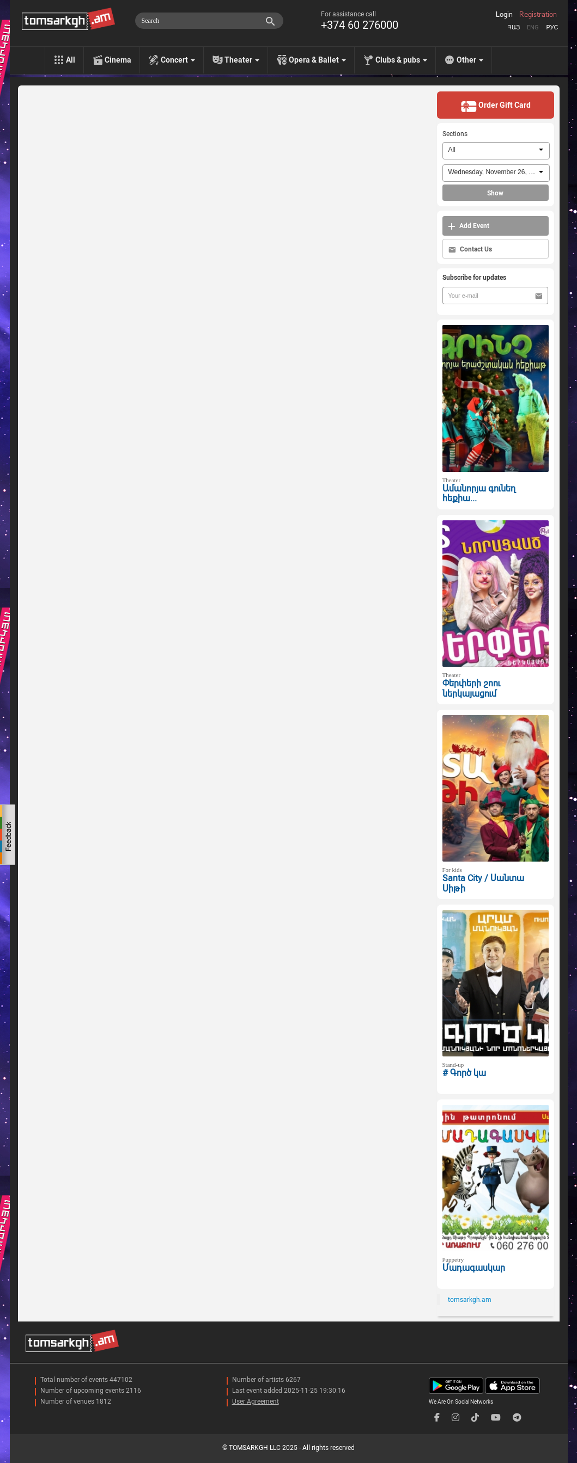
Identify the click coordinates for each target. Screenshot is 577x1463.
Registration (538, 14)
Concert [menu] (178, 60)
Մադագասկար (473, 1268)
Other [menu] (470, 60)
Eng (533, 27)
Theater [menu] (241, 60)
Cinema (118, 60)
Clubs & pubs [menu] (401, 60)
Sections (454, 134)
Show (495, 193)
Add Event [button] (468, 226)
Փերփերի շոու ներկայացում (471, 688)
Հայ (514, 27)
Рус (552, 27)
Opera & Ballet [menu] (317, 60)
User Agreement (255, 1401)
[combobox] (496, 150)
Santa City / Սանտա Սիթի (483, 883)
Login (504, 14)
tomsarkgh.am (469, 1300)
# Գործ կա (464, 1073)
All (70, 60)
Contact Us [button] (470, 249)
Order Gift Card (495, 106)
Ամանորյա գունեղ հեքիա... (478, 493)
